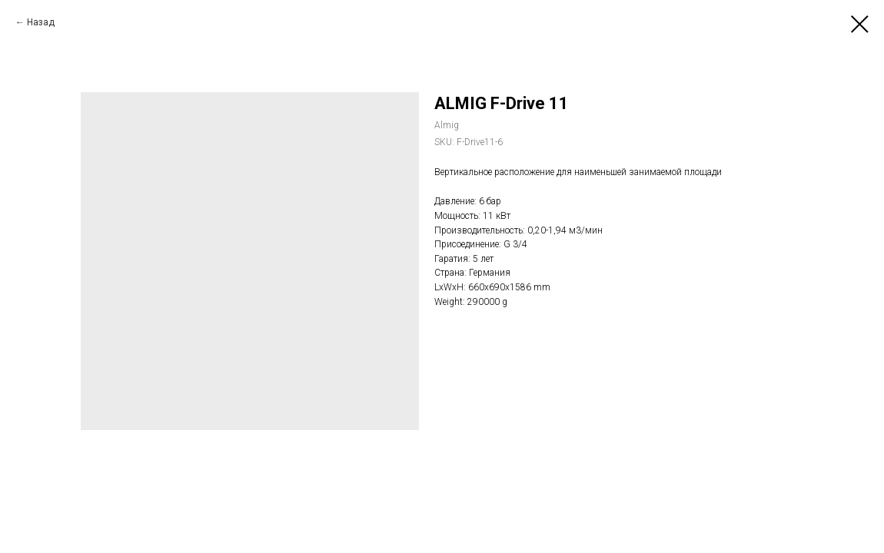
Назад (41, 22)
